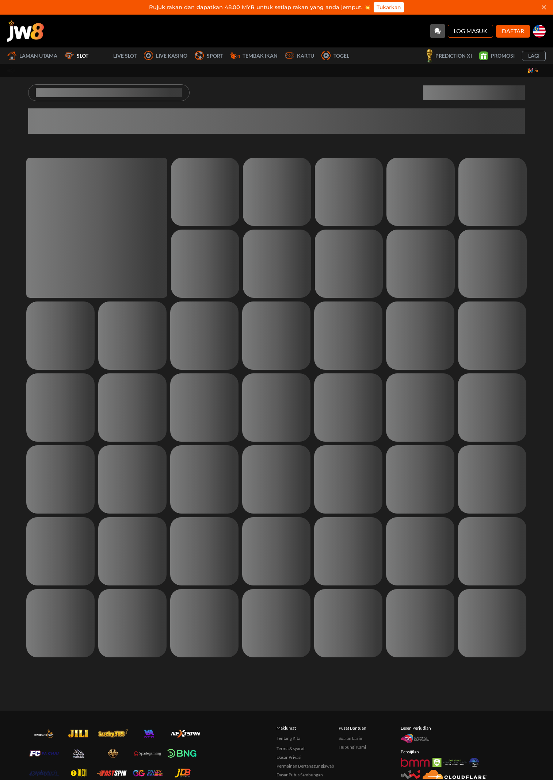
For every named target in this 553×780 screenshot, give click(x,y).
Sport (209, 55)
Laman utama (32, 55)
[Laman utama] (25, 31)
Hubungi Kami (352, 747)
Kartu (299, 55)
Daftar (513, 30)
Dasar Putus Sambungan (299, 774)
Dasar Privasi (288, 757)
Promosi (497, 55)
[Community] (437, 31)
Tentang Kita (288, 738)
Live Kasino (165, 55)
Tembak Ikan (254, 55)
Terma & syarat (290, 748)
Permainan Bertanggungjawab (305, 766)
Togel (335, 55)
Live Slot (116, 56)
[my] (539, 31)
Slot (76, 55)
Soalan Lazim (351, 738)
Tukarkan (389, 7)
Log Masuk (470, 30)
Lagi (533, 56)
